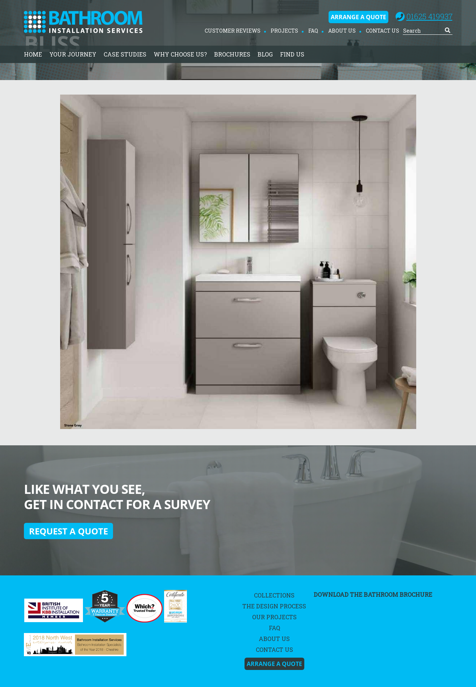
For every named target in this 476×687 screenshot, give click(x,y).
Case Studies (125, 54)
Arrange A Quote (358, 17)
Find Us (292, 54)
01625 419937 (429, 16)
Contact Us (382, 30)
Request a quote (68, 531)
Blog (265, 54)
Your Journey (72, 54)
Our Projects (274, 617)
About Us (342, 30)
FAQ (313, 30)
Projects (284, 30)
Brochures (232, 54)
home (33, 54)
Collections (274, 595)
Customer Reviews (232, 30)
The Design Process (274, 606)
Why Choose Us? (180, 54)
